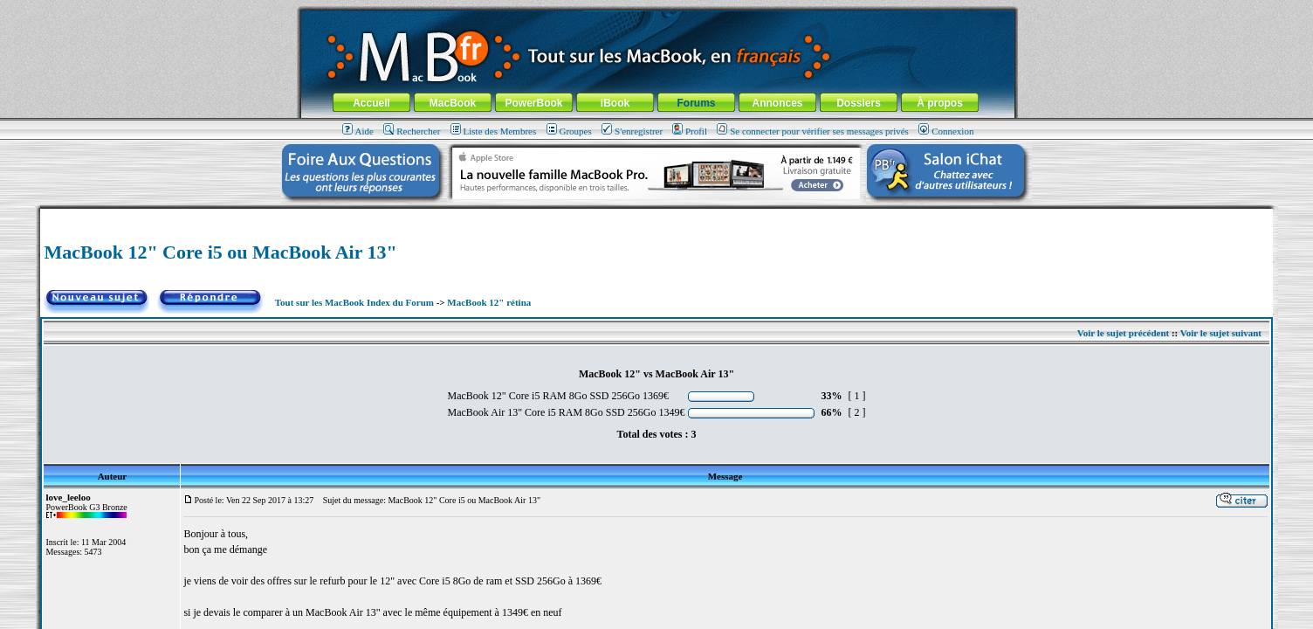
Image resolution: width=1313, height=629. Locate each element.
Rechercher (411, 131)
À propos (940, 103)
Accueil (371, 103)
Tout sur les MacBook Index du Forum (354, 302)
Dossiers (858, 103)
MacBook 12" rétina (489, 302)
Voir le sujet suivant (1220, 333)
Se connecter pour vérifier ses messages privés (813, 131)
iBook (615, 103)
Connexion (945, 131)
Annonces (777, 103)
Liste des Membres (493, 131)
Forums (696, 103)
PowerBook (533, 103)
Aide (358, 131)
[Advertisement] (656, 215)
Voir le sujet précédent (1123, 333)
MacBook (453, 103)
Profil (689, 131)
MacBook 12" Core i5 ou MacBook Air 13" (220, 252)
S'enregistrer (632, 131)
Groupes (569, 131)
